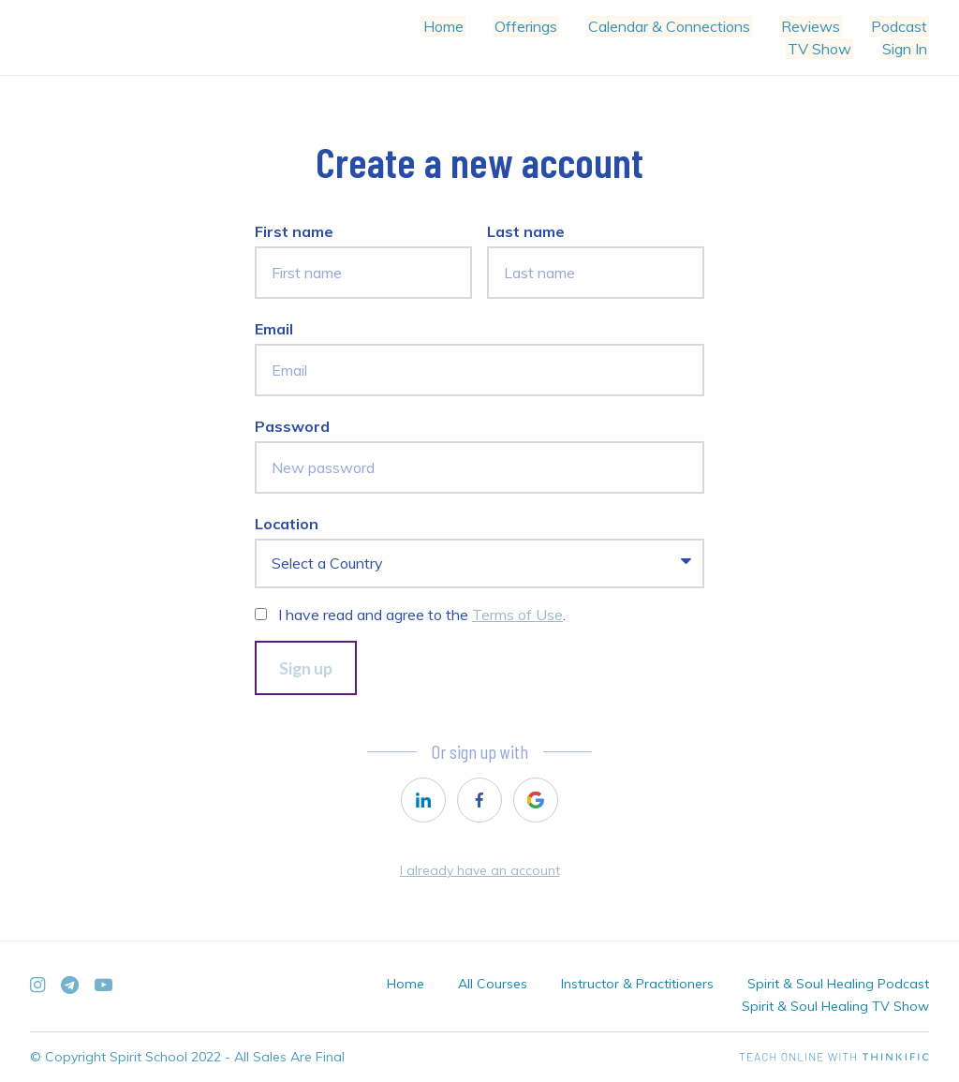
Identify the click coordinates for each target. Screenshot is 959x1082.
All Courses (492, 983)
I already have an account (480, 870)
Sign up (306, 668)
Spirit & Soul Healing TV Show (835, 1006)
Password (292, 426)
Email (274, 328)
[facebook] (479, 800)
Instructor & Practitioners (637, 983)
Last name (526, 231)
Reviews (816, 26)
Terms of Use (517, 614)
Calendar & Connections (679, 26)
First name (294, 231)
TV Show (825, 48)
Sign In (906, 48)
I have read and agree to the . (422, 614)
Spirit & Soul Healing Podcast (838, 983)
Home (460, 26)
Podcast (901, 26)
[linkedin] (423, 800)
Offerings (539, 26)
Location (286, 523)
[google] (535, 800)
